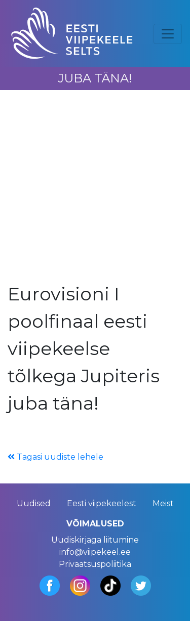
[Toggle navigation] (168, 34)
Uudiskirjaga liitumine (95, 540)
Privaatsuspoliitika (95, 564)
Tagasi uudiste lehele (55, 457)
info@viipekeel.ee (95, 552)
